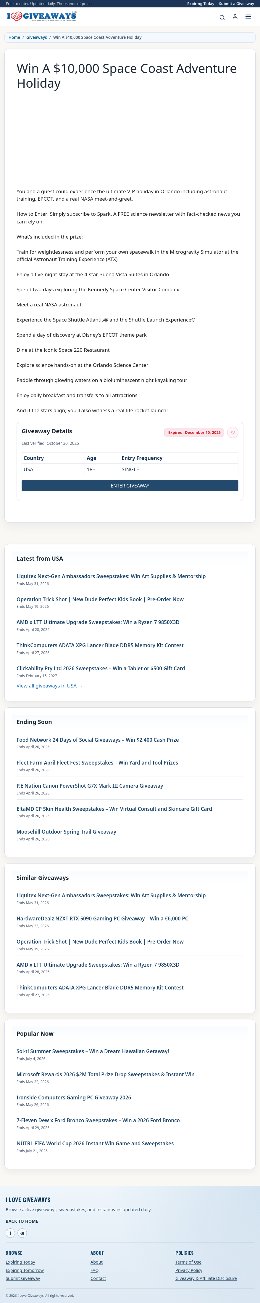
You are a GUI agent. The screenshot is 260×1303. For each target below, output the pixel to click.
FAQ (94, 1270)
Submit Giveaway (23, 1278)
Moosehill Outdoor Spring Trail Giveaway (66, 832)
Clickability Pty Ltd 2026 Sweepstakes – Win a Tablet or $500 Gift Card (101, 668)
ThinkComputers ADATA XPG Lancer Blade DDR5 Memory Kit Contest (100, 645)
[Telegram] (22, 1233)
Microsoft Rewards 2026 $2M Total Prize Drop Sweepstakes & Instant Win (106, 1074)
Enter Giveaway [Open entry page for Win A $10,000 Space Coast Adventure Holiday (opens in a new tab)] (130, 485)
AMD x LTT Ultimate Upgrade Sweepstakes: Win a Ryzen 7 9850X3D (98, 622)
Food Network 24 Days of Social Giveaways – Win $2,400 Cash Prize (98, 740)
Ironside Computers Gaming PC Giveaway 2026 (74, 1097)
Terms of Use (188, 1262)
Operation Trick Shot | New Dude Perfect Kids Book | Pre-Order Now (100, 599)
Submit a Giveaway (236, 4)
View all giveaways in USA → (50, 685)
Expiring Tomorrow (25, 1270)
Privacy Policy (188, 1270)
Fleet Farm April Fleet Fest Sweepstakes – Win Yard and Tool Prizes (97, 763)
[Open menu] (248, 16)
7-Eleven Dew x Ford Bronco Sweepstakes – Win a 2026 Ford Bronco (98, 1120)
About (97, 1262)
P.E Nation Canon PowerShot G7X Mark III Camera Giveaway (90, 786)
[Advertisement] (130, 136)
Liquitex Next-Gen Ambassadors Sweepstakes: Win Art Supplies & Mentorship (111, 576)
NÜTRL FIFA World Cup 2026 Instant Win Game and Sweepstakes (95, 1143)
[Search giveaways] (222, 17)
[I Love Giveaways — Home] (41, 16)
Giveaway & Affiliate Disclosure (206, 1278)
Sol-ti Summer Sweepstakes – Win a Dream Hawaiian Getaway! (93, 1051)
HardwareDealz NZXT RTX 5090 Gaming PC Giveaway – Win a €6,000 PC (102, 918)
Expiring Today (200, 4)
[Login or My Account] (235, 16)
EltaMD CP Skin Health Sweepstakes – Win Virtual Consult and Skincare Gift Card (114, 809)
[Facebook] (10, 1233)
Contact (98, 1278)
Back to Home (22, 1221)
